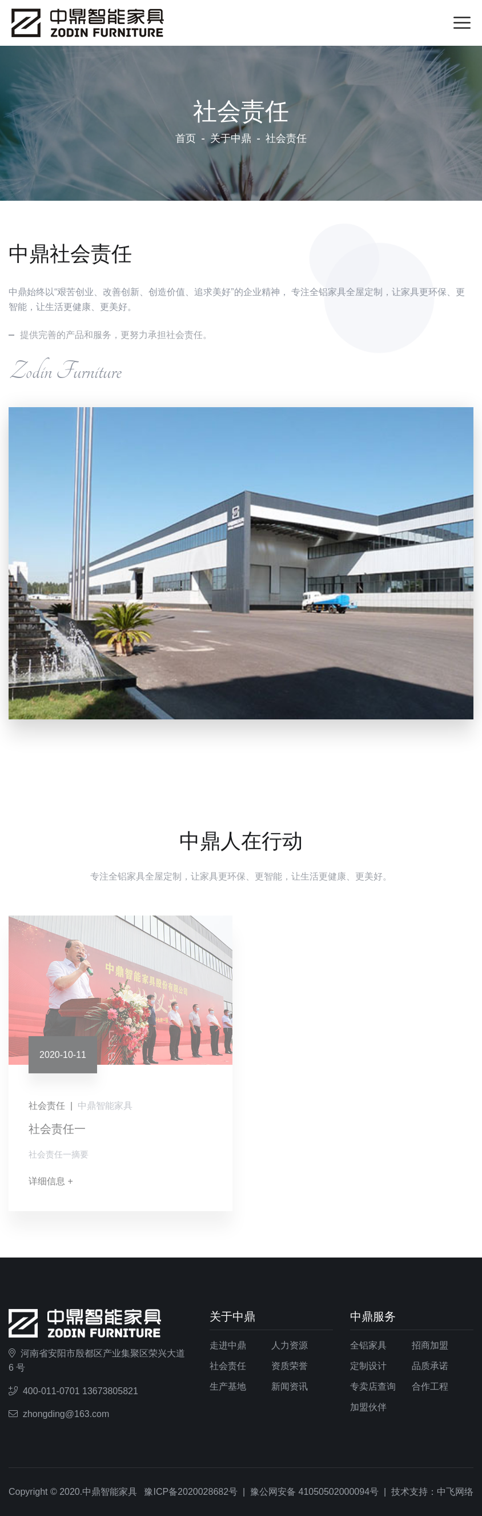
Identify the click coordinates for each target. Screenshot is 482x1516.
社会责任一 (57, 1132)
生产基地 (228, 1386)
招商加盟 (430, 1345)
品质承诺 (430, 1366)
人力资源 (289, 1345)
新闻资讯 (289, 1386)
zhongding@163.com (66, 1414)
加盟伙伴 (368, 1407)
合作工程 (430, 1386)
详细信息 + (51, 1184)
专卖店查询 (373, 1386)
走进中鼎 (228, 1345)
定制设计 (368, 1366)
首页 (185, 138)
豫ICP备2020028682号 (191, 1492)
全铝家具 (368, 1345)
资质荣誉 (289, 1366)
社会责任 (228, 1366)
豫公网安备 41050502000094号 (314, 1492)
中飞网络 (455, 1492)
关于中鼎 (230, 138)
